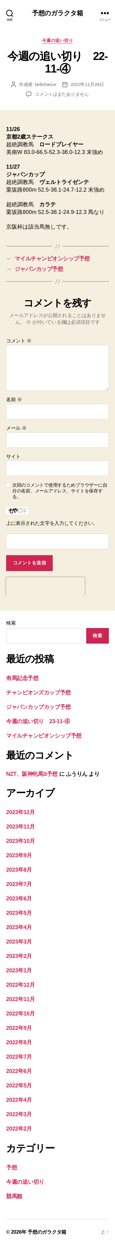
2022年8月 (19, 1042)
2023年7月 (19, 884)
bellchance (45, 84)
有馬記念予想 (22, 678)
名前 (14, 399)
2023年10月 (20, 841)
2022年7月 (19, 1057)
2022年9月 (19, 1028)
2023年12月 (20, 812)
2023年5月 (19, 913)
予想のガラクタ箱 (57, 13)
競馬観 (14, 1196)
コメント (19, 340)
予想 (11, 1168)
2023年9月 (19, 855)
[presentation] (45, 586)
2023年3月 (19, 942)
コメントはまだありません (62, 94)
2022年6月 (19, 1071)
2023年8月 (19, 870)
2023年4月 (19, 927)
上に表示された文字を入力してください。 (52, 523)
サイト (13, 456)
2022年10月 (20, 1014)
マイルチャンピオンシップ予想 (44, 736)
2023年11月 (20, 827)
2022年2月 (19, 1129)
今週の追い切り (57, 40)
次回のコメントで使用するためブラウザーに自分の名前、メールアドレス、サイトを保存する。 (59, 490)
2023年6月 (19, 898)
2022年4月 (19, 1100)
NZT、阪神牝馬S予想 (32, 774)
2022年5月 (19, 1085)
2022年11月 (20, 999)
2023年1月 (19, 970)
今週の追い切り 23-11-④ (38, 721)
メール (16, 428)
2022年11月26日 (87, 84)
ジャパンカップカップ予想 (38, 707)
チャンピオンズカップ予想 (38, 693)
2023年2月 (19, 956)
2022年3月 (19, 1114)
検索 (11, 623)
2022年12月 (20, 985)
